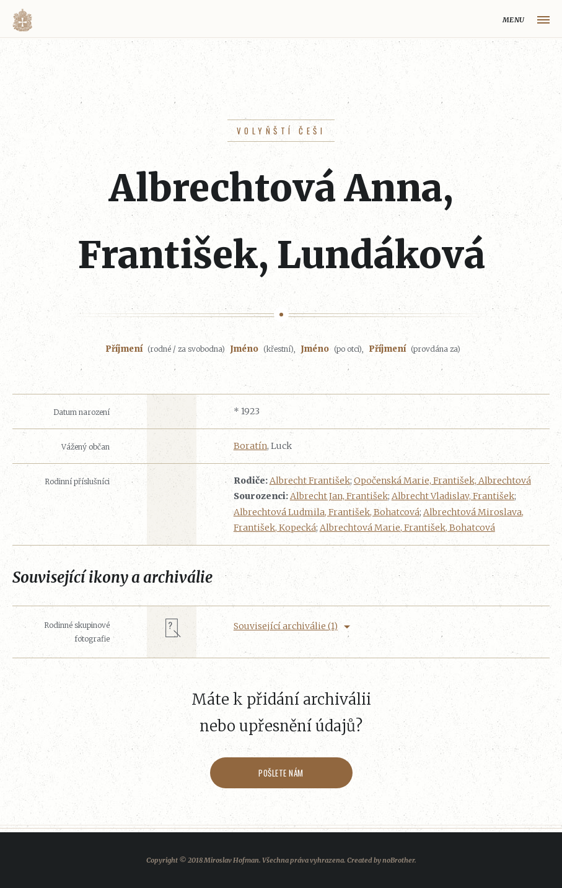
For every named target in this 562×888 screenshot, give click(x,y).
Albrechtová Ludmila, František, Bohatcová (326, 512)
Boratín (250, 445)
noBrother (398, 860)
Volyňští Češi (281, 130)
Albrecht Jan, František (339, 496)
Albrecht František (310, 480)
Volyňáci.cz (22, 20)
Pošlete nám (281, 773)
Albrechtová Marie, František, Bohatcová (407, 527)
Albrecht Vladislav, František (453, 496)
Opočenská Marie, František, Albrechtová (442, 480)
